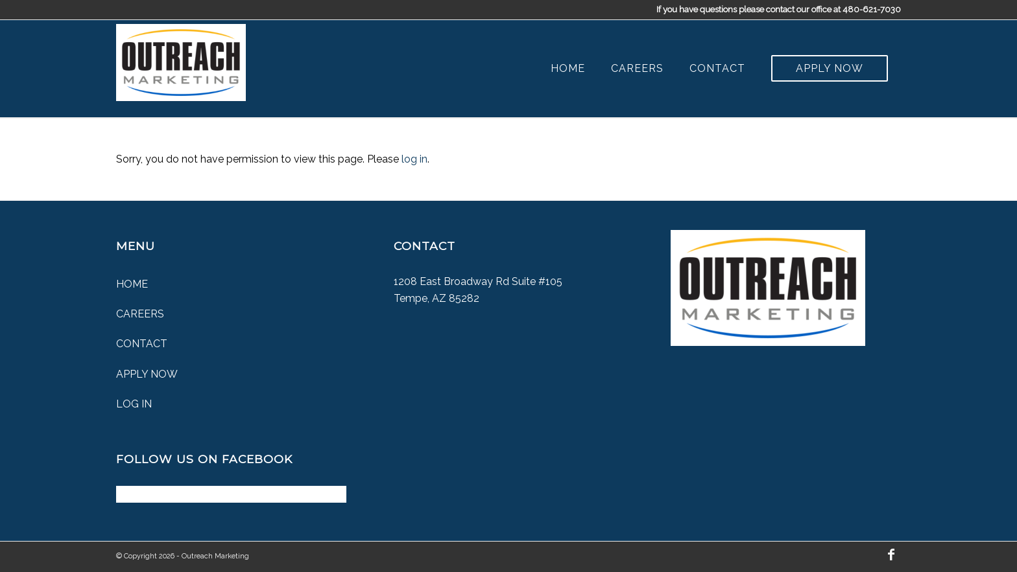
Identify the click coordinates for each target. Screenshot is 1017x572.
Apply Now (147, 374)
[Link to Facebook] (891, 554)
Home (132, 284)
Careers (140, 314)
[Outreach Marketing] (181, 59)
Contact (141, 343)
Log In (134, 404)
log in (414, 159)
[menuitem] (568, 68)
